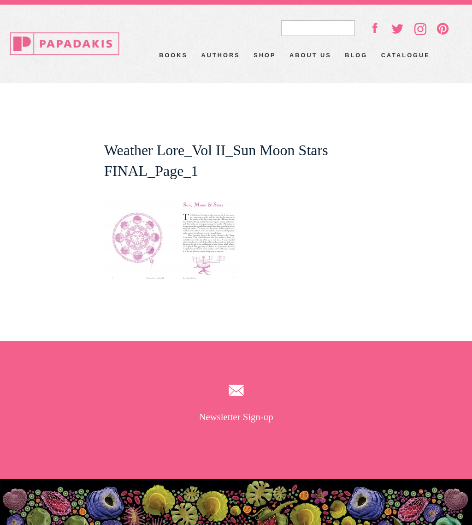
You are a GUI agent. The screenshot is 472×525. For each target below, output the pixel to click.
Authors (220, 55)
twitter (397, 28)
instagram (420, 29)
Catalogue (405, 55)
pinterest (443, 29)
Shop (265, 55)
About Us (310, 55)
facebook (375, 28)
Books (173, 55)
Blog (356, 55)
